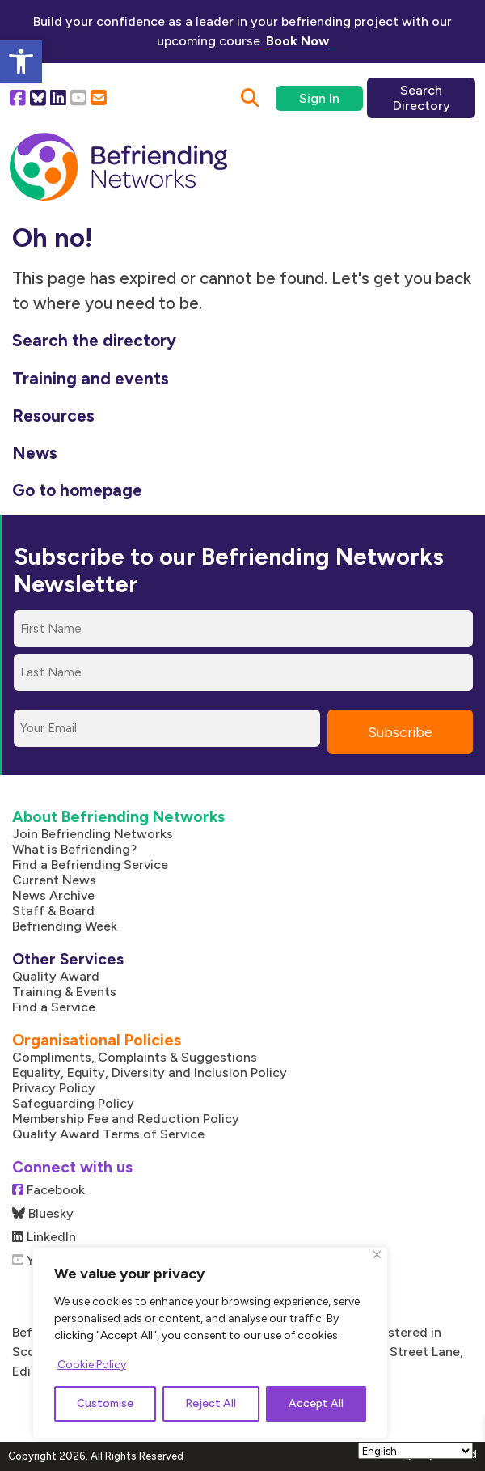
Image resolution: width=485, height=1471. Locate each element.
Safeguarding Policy (73, 1103)
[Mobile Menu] (441, 157)
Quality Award (55, 976)
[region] (210, 1343)
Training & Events (64, 991)
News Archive (53, 895)
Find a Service (53, 1007)
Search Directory (421, 98)
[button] (21, 61)
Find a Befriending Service (90, 864)
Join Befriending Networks (92, 833)
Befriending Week (64, 926)
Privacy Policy (53, 1088)
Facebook (48, 1190)
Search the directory (94, 340)
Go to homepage (77, 490)
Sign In (319, 98)
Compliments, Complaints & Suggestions (134, 1057)
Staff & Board (53, 910)
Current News (54, 880)
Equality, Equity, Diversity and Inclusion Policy (149, 1072)
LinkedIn (44, 1236)
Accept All (316, 1403)
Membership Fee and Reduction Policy (125, 1118)
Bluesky (43, 1213)
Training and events (90, 378)
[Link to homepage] (118, 167)
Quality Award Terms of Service (108, 1134)
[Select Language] (415, 1451)
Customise (105, 1403)
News (34, 453)
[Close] (377, 1254)
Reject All (210, 1403)
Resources (53, 415)
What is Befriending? (74, 849)
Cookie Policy (91, 1364)
